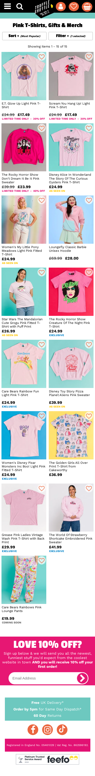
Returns (47, 715)
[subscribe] (82, 678)
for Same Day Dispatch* (47, 708)
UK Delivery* (47, 702)
